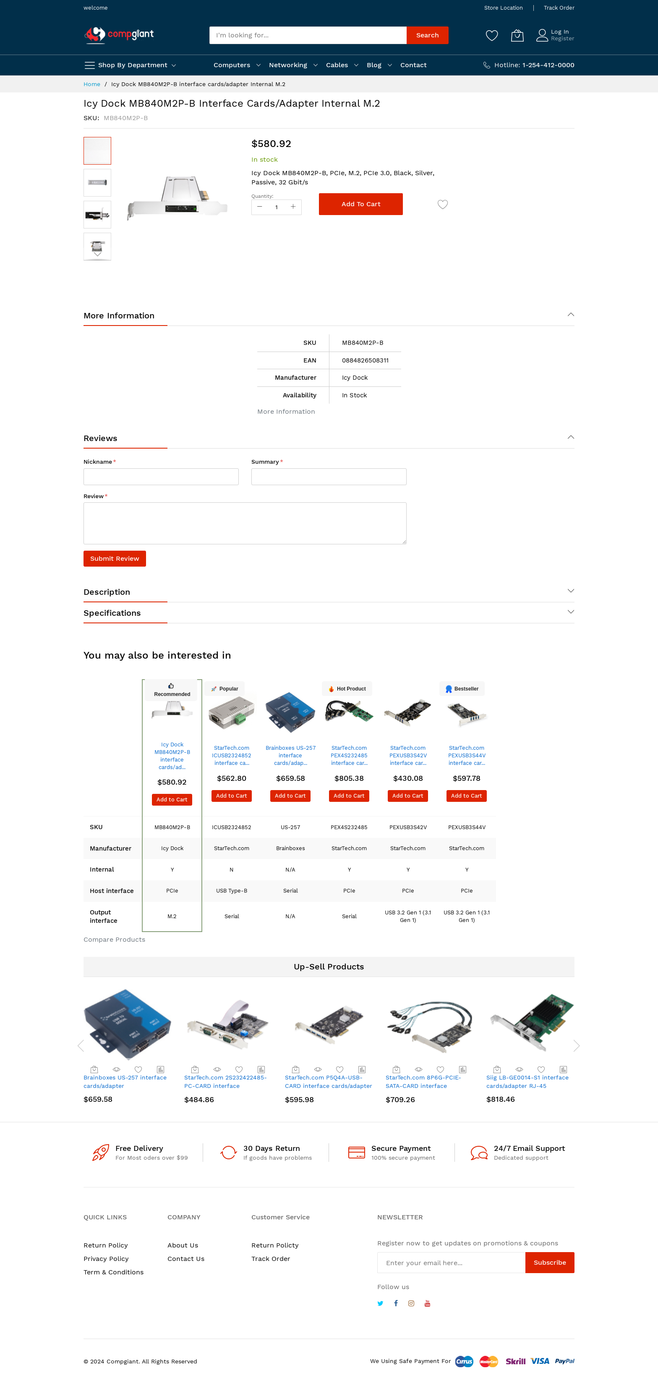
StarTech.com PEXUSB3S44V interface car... (467, 755)
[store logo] (119, 35)
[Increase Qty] (293, 207)
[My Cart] (517, 35)
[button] (97, 183)
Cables (337, 65)
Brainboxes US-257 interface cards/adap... (291, 755)
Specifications (112, 613)
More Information (119, 315)
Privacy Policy (106, 1259)
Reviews (101, 438)
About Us (182, 1245)
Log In (560, 31)
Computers (232, 65)
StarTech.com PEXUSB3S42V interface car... (408, 755)
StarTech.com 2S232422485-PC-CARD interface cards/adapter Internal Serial (226, 1085)
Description (107, 592)
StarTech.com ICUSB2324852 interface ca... (231, 755)
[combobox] (308, 35)
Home (92, 84)
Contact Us (185, 1259)
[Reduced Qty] (259, 207)
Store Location (503, 8)
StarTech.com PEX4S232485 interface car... (349, 755)
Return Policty (275, 1245)
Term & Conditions (114, 1272)
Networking (288, 65)
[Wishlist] (492, 35)
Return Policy (106, 1245)
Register (562, 38)
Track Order (559, 8)
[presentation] (75, 1045)
